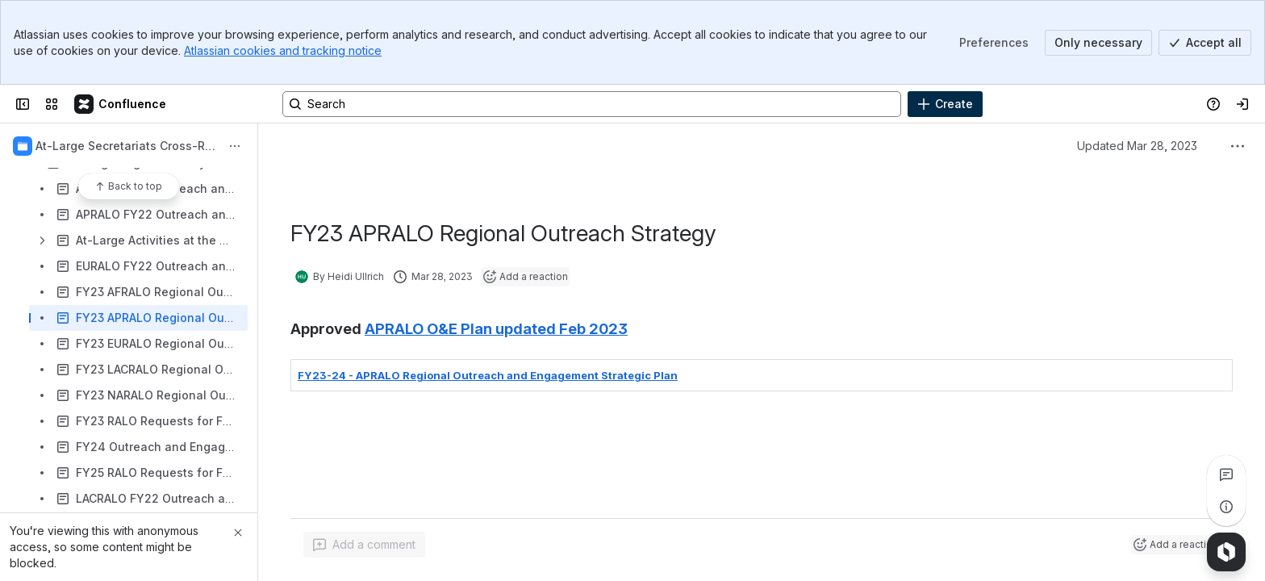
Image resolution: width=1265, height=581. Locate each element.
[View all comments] (1226, 474)
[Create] (945, 104)
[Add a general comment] (364, 545)
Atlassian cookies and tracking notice (283, 50)
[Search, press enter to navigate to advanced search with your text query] (591, 104)
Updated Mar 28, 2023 (1137, 146)
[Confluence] (121, 104)
